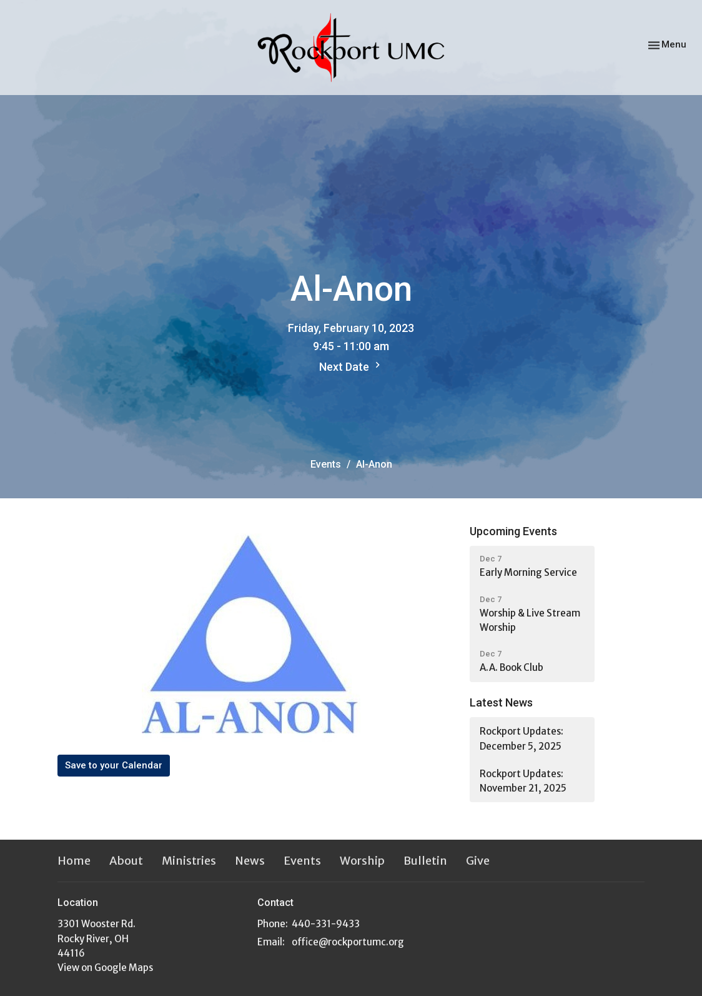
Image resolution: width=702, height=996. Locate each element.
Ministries (189, 860)
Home (74, 860)
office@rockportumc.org (348, 942)
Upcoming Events (513, 531)
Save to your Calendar (113, 765)
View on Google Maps (105, 967)
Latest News (501, 702)
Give (478, 860)
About (126, 860)
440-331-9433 (326, 924)
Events (325, 464)
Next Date (351, 366)
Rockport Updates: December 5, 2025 (521, 738)
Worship (362, 860)
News (250, 860)
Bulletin (425, 860)
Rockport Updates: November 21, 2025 (523, 781)
